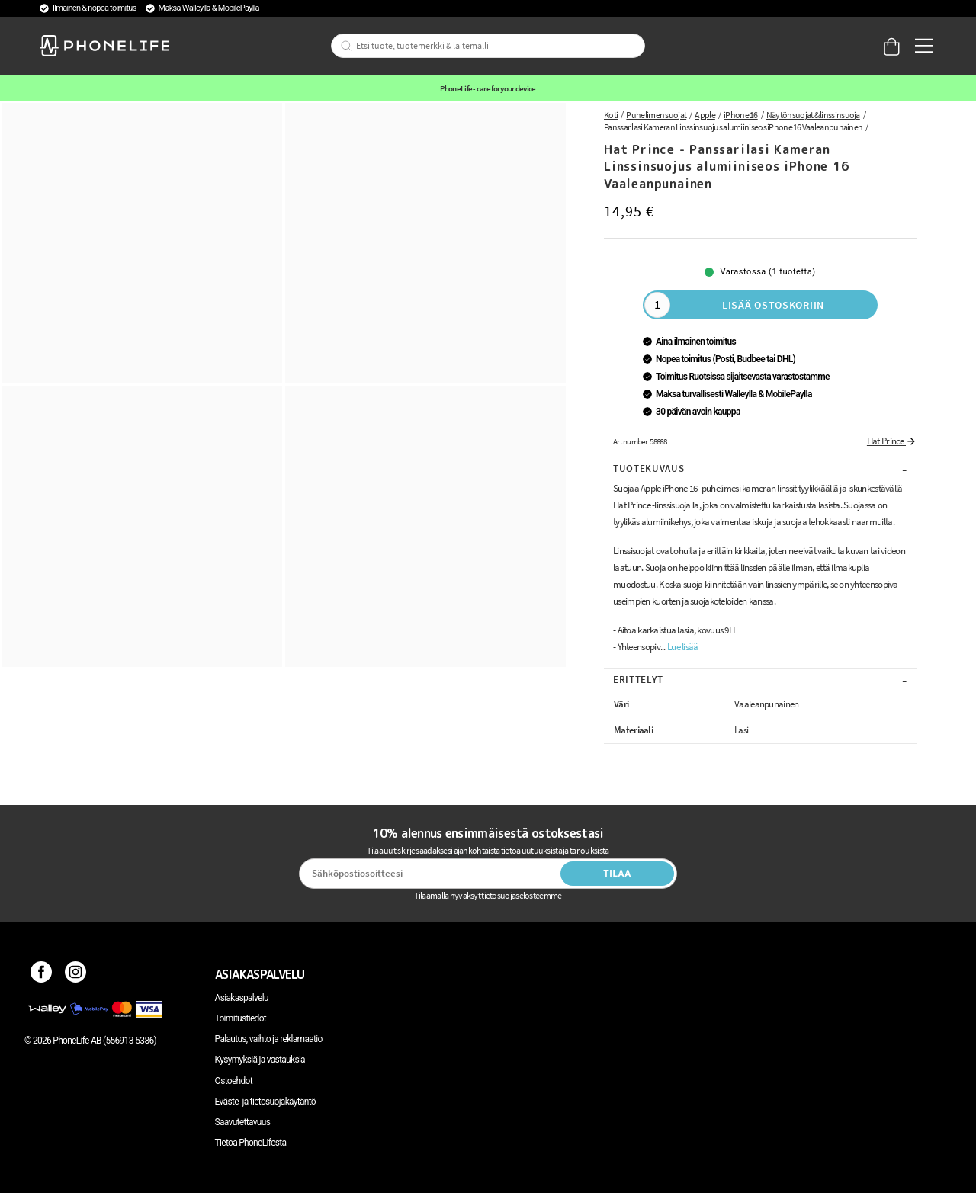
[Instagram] (76, 974)
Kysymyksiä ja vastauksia (260, 1059)
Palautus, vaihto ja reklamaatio (269, 1039)
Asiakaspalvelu (241, 998)
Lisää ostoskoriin (773, 305)
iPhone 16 (741, 114)
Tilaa (617, 873)
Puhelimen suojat (656, 114)
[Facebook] (41, 974)
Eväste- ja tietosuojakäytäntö (265, 1101)
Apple (705, 114)
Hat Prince (892, 441)
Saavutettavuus (243, 1122)
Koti (611, 114)
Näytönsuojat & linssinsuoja (813, 114)
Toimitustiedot (240, 1018)
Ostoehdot (233, 1081)
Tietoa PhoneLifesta (251, 1142)
